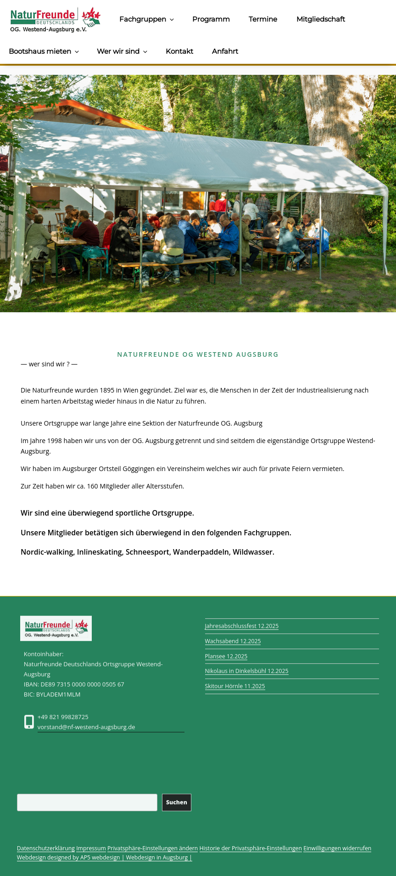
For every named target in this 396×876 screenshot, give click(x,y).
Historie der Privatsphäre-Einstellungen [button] (251, 848)
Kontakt (179, 51)
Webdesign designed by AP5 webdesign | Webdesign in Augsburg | (104, 857)
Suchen (176, 798)
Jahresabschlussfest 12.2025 (242, 622)
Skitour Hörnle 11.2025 (235, 682)
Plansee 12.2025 (226, 652)
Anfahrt (225, 51)
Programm (211, 19)
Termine (263, 19)
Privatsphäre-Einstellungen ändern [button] (152, 848)
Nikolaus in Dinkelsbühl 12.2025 (247, 667)
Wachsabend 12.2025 (233, 636)
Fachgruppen (147, 19)
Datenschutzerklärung (46, 848)
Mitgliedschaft (320, 19)
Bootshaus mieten (44, 51)
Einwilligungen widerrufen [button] (337, 848)
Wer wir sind (123, 51)
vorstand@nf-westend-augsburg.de (86, 731)
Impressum (91, 848)
